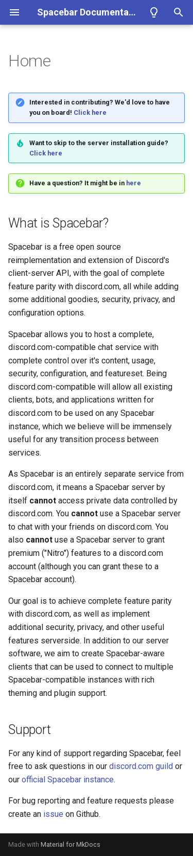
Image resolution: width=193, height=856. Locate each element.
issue (53, 814)
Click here (90, 112)
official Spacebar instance (68, 779)
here (133, 183)
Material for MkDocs (70, 844)
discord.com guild (141, 766)
